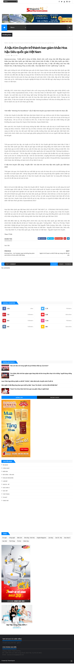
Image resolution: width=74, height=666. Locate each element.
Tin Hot (5, 499)
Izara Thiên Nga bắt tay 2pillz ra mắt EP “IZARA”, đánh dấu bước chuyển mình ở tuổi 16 (27, 384)
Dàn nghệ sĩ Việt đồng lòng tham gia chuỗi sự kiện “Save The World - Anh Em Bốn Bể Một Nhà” (29, 388)
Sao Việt (11, 43)
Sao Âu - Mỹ (6, 487)
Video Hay (6, 503)
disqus (61, 266)
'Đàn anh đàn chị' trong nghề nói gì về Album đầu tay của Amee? (29, 368)
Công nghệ (6, 470)
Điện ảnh (5, 474)
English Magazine (8, 480)
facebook (68, 266)
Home (6, 43)
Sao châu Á (6, 490)
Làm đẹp (5, 483)
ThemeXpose (11, 663)
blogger (54, 266)
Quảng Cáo (19, 400)
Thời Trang (6, 496)
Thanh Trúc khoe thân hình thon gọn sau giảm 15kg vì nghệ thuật (29, 391)
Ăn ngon (5, 467)
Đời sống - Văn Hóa (8, 477)
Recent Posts (54, 400)
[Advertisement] (36, 347)
